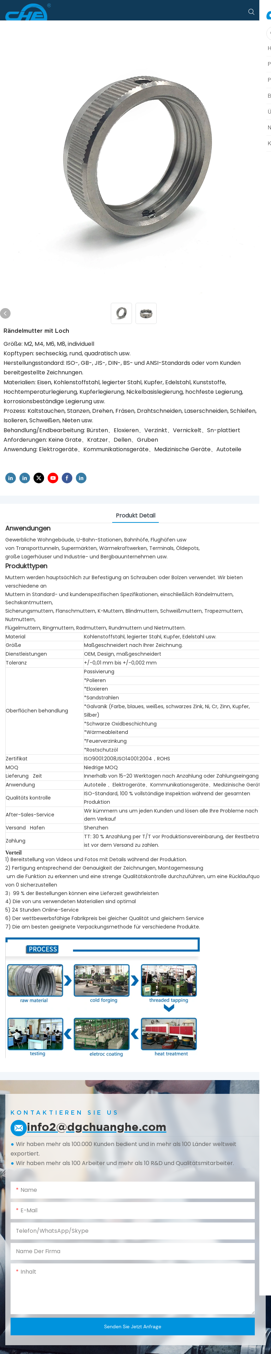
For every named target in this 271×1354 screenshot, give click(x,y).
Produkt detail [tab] (135, 515)
